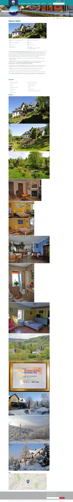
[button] (28, 482)
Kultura (29, 3)
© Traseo (37, 489)
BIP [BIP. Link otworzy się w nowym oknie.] (19, 3)
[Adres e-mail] (53, 497)
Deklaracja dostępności (44, 500)
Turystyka (43, 3)
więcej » (50, 3)
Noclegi (12, 18)
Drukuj (56, 18)
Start (9, 18)
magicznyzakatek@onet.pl (15, 42)
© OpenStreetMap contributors (42, 489)
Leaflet (35, 489)
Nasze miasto (24, 3)
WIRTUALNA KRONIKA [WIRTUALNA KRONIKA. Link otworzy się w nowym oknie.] (36, 3)
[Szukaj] (58, 4)
